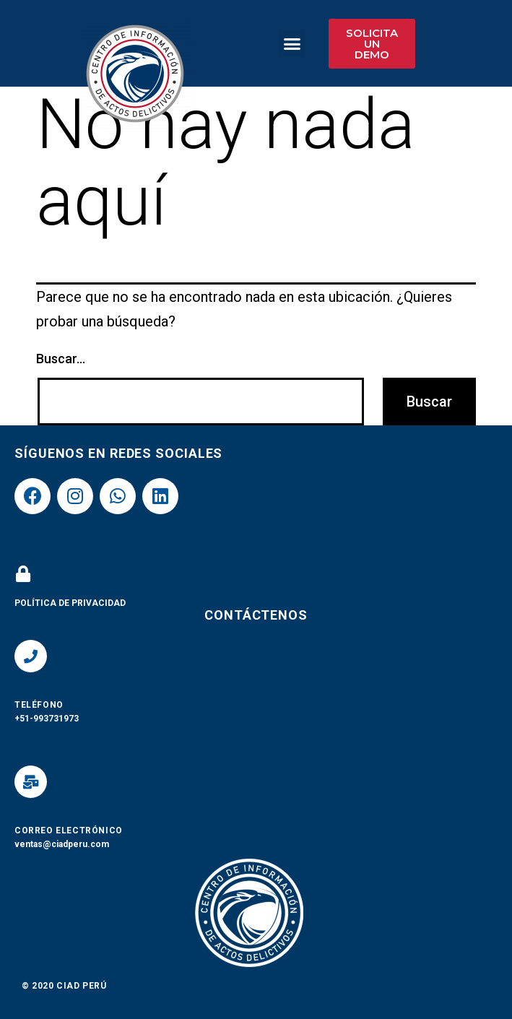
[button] (292, 43)
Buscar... (60, 358)
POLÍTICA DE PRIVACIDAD (70, 603)
